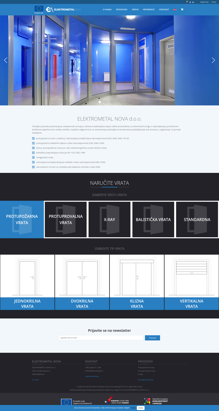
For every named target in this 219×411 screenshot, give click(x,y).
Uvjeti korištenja (92, 376)
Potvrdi (152, 338)
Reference (149, 9)
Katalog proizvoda (145, 379)
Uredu (140, 408)
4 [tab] (117, 101)
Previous (5, 60)
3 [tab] (111, 101)
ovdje (132, 407)
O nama (107, 9)
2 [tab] (105, 101)
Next (213, 60)
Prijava (213, 2)
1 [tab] (99, 101)
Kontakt (164, 9)
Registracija (204, 2)
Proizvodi (121, 9)
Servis (135, 9)
